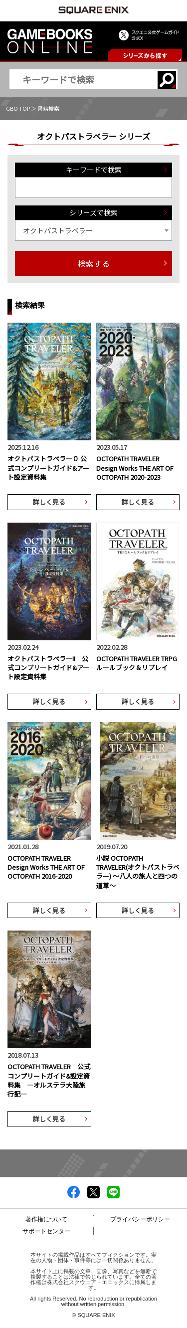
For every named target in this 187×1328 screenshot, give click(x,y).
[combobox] (93, 230)
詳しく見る (49, 502)
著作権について (46, 1219)
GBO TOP (18, 108)
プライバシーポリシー (140, 1219)
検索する (94, 263)
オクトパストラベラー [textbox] (58, 230)
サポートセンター (46, 1231)
